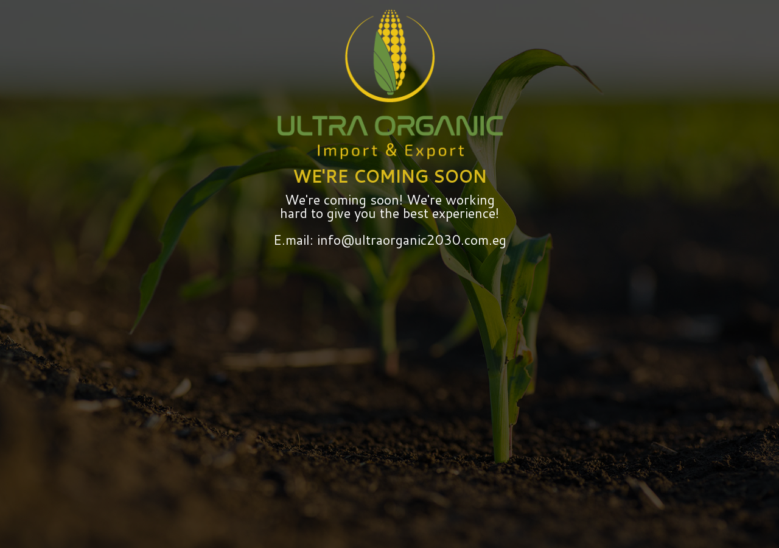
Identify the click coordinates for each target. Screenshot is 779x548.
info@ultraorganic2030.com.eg (409, 239)
